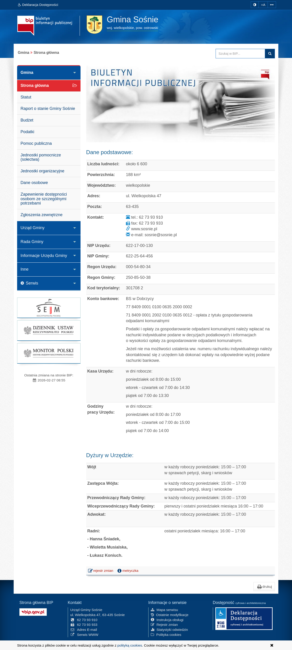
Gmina (27, 72)
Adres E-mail (83, 630)
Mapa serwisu (164, 610)
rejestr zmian (101, 571)
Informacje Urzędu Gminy (44, 255)
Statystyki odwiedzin (169, 630)
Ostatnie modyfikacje (169, 615)
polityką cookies (129, 645)
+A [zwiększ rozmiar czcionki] (263, 5)
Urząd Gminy (32, 227)
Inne (25, 269)
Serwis (29, 283)
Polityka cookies (166, 635)
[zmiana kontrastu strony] (255, 4)
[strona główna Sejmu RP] (48, 308)
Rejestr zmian (164, 625)
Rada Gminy (32, 241)
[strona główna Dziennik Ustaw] (48, 330)
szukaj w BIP (270, 53)
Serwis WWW (84, 635)
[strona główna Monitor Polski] (48, 353)
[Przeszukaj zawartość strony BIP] (240, 53)
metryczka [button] (127, 571)
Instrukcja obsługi (167, 620)
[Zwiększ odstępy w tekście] (272, 4)
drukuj (264, 587)
